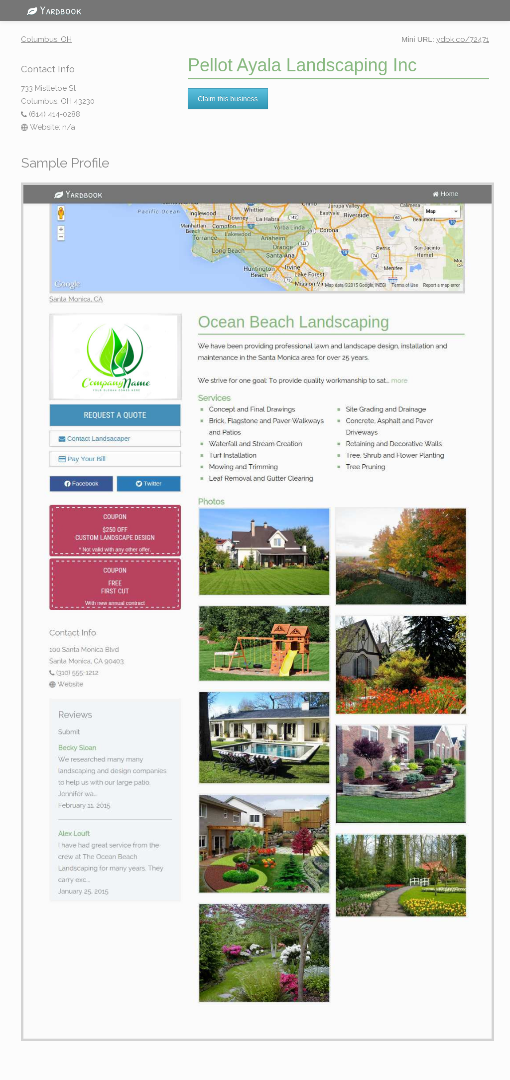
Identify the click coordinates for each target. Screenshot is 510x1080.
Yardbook (51, 10)
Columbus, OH (46, 39)
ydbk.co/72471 (462, 39)
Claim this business (228, 99)
